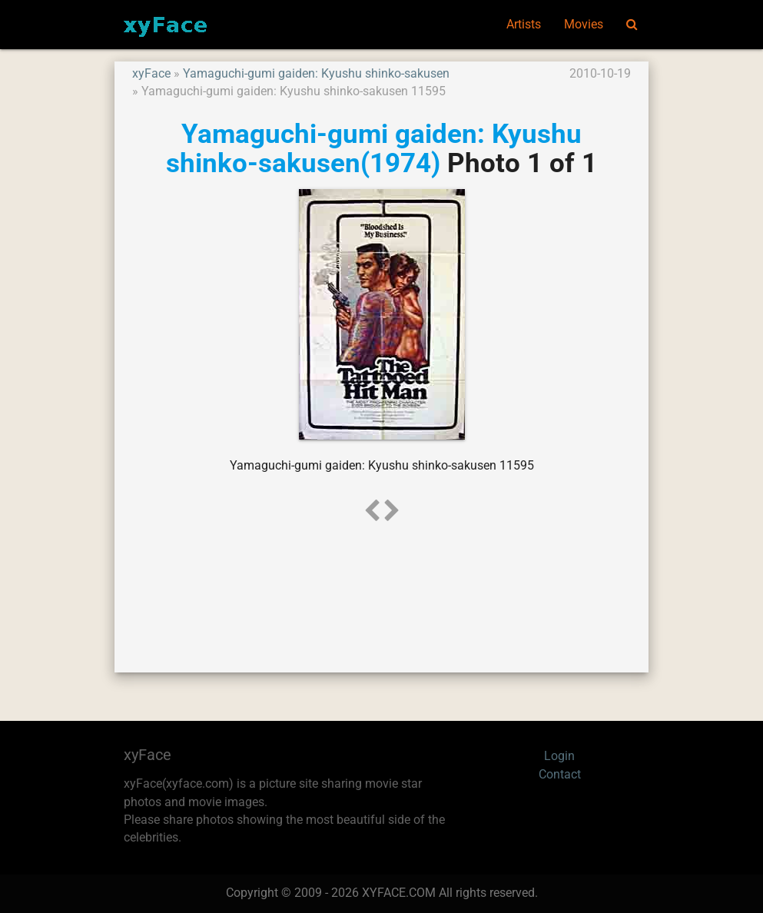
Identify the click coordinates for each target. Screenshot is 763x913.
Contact (560, 775)
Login (559, 756)
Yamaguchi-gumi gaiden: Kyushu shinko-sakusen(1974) (374, 149)
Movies (583, 25)
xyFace (151, 74)
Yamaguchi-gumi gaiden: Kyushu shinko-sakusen (316, 74)
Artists (523, 25)
